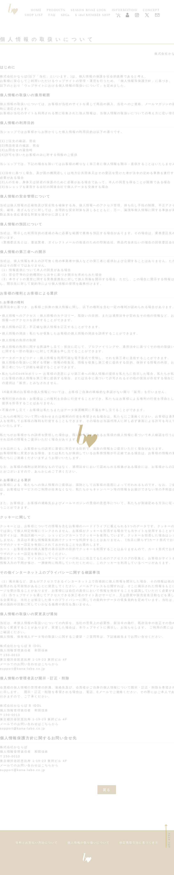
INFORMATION (124, 10)
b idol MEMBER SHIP (93, 15)
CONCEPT (151, 10)
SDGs (65, 15)
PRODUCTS (56, 10)
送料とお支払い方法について (37, 842)
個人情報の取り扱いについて (89, 842)
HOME (36, 10)
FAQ (51, 15)
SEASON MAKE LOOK (88, 10)
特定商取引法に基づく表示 (138, 842)
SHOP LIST (34, 15)
